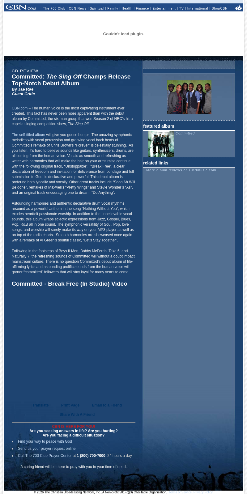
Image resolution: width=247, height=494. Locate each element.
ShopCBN (220, 8)
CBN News (78, 8)
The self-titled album (28, 135)
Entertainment (164, 8)
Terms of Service (180, 492)
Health (127, 8)
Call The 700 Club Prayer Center (45, 456)
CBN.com (20, 108)
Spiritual (97, 8)
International (197, 8)
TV (181, 8)
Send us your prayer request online (47, 448)
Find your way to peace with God (45, 441)
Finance (142, 8)
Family (112, 8)
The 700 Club (54, 8)
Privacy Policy (203, 492)
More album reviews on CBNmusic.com (181, 170)
